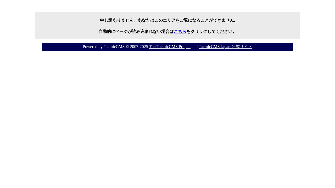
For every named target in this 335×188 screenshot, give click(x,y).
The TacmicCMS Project (170, 46)
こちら (180, 31)
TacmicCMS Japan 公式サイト (225, 46)
